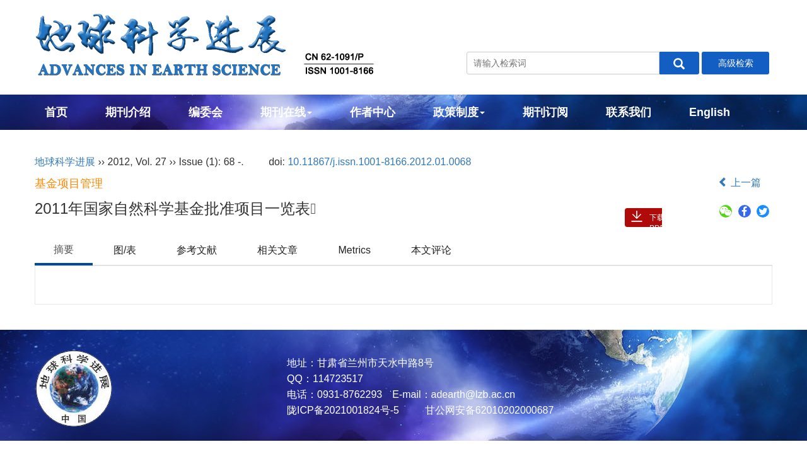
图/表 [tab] (124, 250)
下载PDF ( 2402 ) (657, 220)
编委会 (206, 112)
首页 (56, 112)
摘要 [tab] (64, 249)
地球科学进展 (65, 161)
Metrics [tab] (354, 250)
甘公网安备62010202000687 (488, 410)
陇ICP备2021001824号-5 (343, 410)
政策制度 (459, 112)
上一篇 (739, 182)
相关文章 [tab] (277, 250)
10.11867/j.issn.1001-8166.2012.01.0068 (379, 161)
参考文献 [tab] (197, 250)
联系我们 (628, 112)
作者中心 (372, 112)
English (709, 112)
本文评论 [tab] (431, 250)
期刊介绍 (128, 112)
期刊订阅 (545, 112)
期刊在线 (286, 112)
